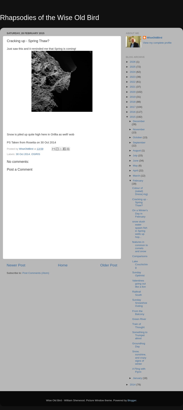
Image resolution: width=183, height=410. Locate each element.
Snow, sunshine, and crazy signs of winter (139, 357)
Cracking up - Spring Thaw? (140, 202)
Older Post (108, 265)
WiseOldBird (154, 37)
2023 (133, 76)
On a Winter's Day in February (140, 213)
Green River (139, 319)
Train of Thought (138, 325)
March (137, 175)
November (139, 129)
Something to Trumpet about (140, 335)
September (139, 142)
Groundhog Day (138, 345)
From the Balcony (138, 313)
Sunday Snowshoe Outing (139, 302)
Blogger (132, 400)
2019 (133, 96)
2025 (133, 66)
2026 (133, 61)
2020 (133, 91)
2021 (133, 86)
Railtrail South (137, 293)
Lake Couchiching (140, 264)
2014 (133, 384)
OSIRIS (35, 154)
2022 (133, 81)
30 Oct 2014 (23, 154)
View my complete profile (157, 42)
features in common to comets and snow (140, 247)
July (135, 155)
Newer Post (16, 265)
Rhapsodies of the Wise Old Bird (49, 18)
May (135, 165)
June (136, 160)
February (138, 180)
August (137, 150)
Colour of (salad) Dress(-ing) (140, 191)
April (136, 170)
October (138, 137)
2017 (133, 106)
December (139, 121)
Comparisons (140, 256)
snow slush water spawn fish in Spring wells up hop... (139, 229)
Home (62, 265)
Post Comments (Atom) (35, 273)
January (138, 378)
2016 (133, 111)
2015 (133, 116)
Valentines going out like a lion (139, 283)
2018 (133, 101)
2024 (133, 71)
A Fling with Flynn (138, 370)
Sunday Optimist (138, 274)
